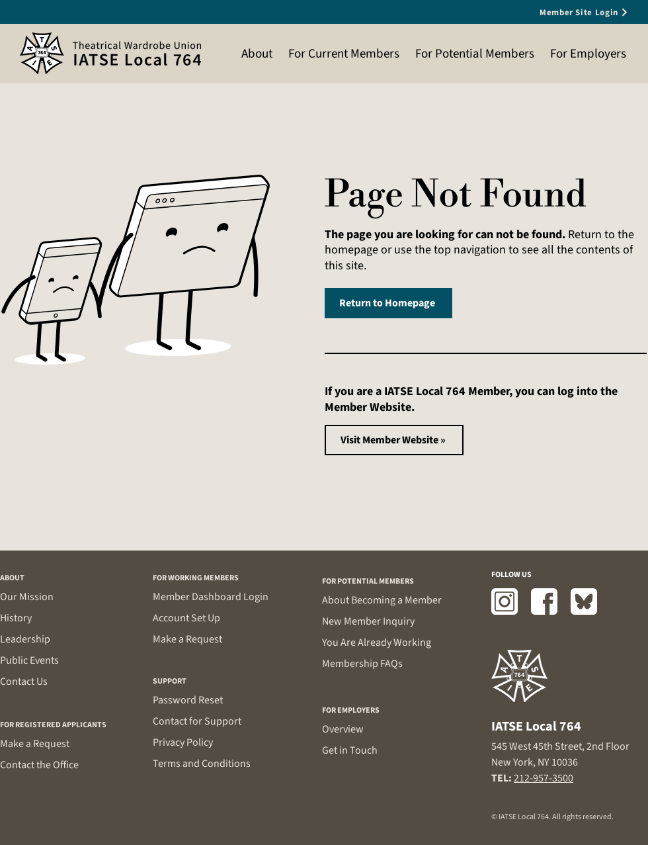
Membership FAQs (362, 663)
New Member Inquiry (368, 621)
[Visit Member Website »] (394, 440)
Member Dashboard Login (210, 597)
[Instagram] (504, 601)
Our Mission (27, 597)
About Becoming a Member (382, 600)
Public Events (29, 660)
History (16, 618)
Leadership (25, 639)
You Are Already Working (376, 642)
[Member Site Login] (562, 12)
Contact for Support (197, 721)
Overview (343, 729)
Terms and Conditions (202, 763)
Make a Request (34, 743)
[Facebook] (544, 601)
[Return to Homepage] (388, 303)
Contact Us (24, 681)
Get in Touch (350, 750)
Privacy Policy (183, 742)
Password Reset (188, 700)
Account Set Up (186, 618)
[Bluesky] (584, 601)
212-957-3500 (543, 778)
